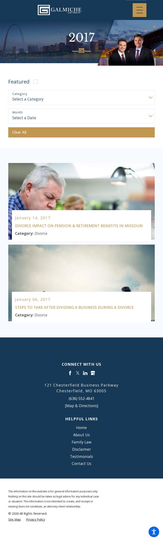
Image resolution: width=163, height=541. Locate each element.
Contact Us (81, 463)
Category (19, 94)
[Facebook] (70, 373)
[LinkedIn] (85, 373)
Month (17, 112)
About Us (81, 435)
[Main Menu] (139, 10)
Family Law (81, 442)
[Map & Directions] (81, 405)
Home (81, 427)
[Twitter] (78, 373)
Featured (19, 81)
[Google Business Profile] (93, 373)
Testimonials (81, 456)
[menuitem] (81, 428)
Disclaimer (81, 449)
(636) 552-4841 (81, 398)
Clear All (19, 132)
